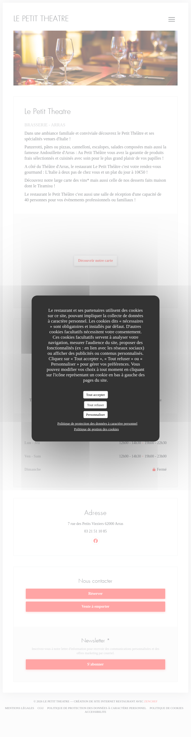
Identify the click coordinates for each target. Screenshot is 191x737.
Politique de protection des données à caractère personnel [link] (97, 423)
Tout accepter (95, 395)
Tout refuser (95, 405)
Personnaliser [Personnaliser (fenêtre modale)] (95, 415)
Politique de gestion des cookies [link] (96, 429)
